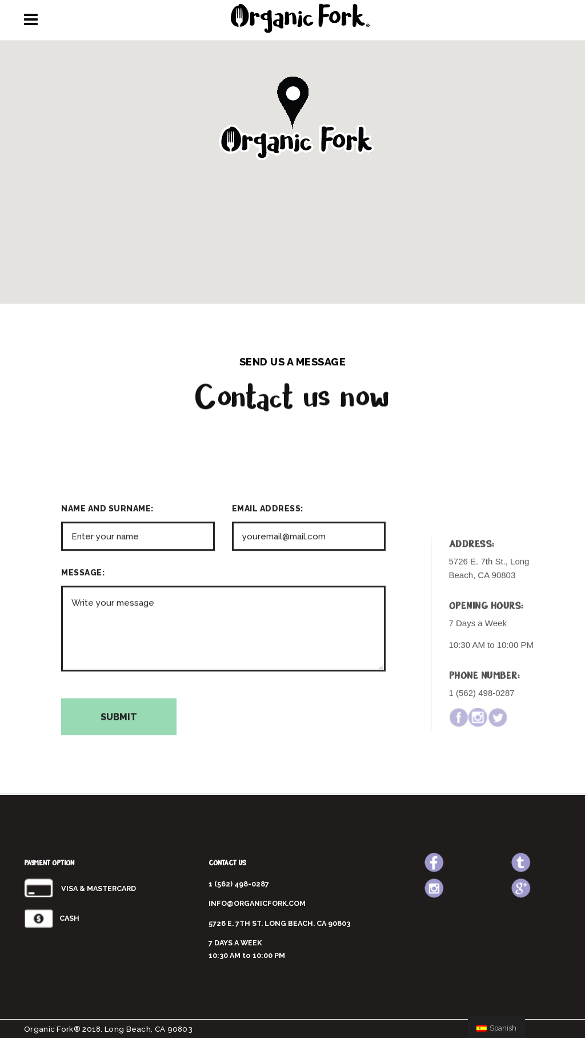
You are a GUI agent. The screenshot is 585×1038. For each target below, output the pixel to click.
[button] (292, 121)
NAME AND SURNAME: (107, 599)
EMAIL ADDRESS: (267, 599)
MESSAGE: (83, 663)
